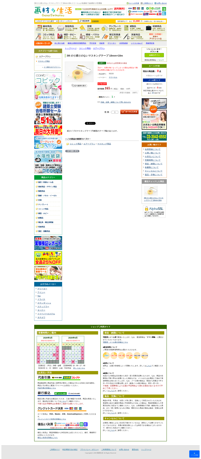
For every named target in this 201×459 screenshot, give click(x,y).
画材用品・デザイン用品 (47, 187)
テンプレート (111, 28)
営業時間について (153, 160)
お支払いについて (153, 156)
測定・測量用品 (134, 36)
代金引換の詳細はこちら (47, 388)
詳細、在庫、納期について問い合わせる (116, 102)
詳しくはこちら (79, 368)
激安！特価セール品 (156, 36)
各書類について (152, 167)
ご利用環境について (108, 450)
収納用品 (156, 28)
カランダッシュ (44, 303)
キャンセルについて (153, 171)
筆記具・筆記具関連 (45, 222)
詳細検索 (95, 21)
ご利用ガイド (148, 3)
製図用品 (67, 28)
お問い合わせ (162, 3)
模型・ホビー (67, 36)
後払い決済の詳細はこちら (48, 438)
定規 (89, 28)
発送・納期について (153, 164)
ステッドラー (43, 306)
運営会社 (135, 450)
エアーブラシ (99, 48)
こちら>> (160, 60)
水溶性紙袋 (123, 43)
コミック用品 (45, 36)
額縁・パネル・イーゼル (89, 36)
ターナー (41, 310)
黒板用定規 (150, 43)
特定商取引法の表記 (69, 450)
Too (39, 296)
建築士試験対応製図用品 (77, 43)
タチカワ (41, 317)
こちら (63, 401)
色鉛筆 (101, 43)
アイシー (41, 292)
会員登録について (153, 149)
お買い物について (153, 153)
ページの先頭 (194, 454)
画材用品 (45, 28)
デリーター (112, 43)
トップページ (71, 48)
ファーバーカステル (46, 314)
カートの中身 (134, 3)
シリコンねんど (137, 43)
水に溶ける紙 (59, 43)
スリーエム (113, 77)
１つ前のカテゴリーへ (52, 67)
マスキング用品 (44, 61)
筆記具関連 (111, 36)
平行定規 (92, 43)
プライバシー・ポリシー (89, 450)
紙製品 (134, 28)
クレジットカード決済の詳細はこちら (52, 419)
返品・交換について (153, 174)
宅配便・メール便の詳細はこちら (115, 342)
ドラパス (41, 299)
